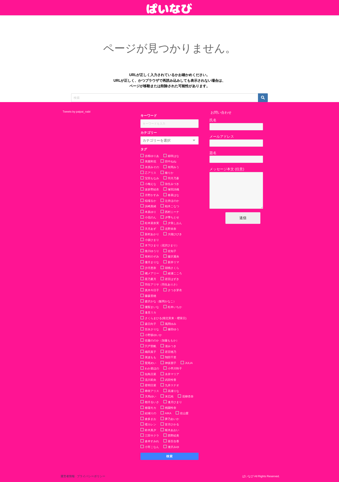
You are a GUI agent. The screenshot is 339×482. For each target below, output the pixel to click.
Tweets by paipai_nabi (76, 111)
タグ (143, 149)
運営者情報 (68, 476)
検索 (169, 456)
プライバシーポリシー (91, 476)
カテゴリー (148, 132)
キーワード (148, 115)
